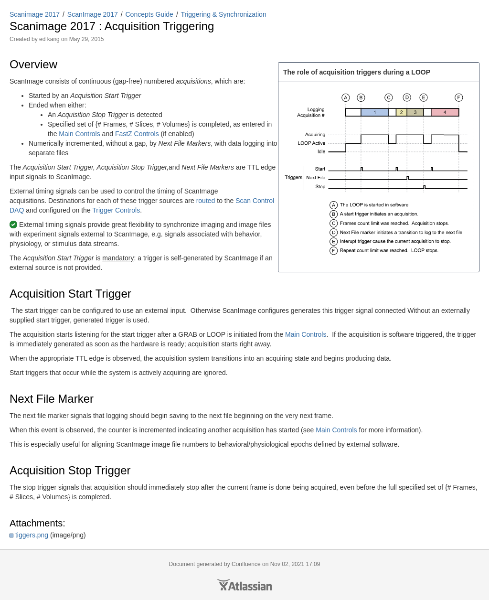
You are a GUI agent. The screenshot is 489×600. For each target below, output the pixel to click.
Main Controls (79, 134)
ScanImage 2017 (92, 14)
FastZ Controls (137, 134)
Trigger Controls (116, 210)
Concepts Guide (149, 14)
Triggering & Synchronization (223, 14)
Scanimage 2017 (35, 14)
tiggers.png (31, 535)
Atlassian (244, 584)
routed (205, 200)
